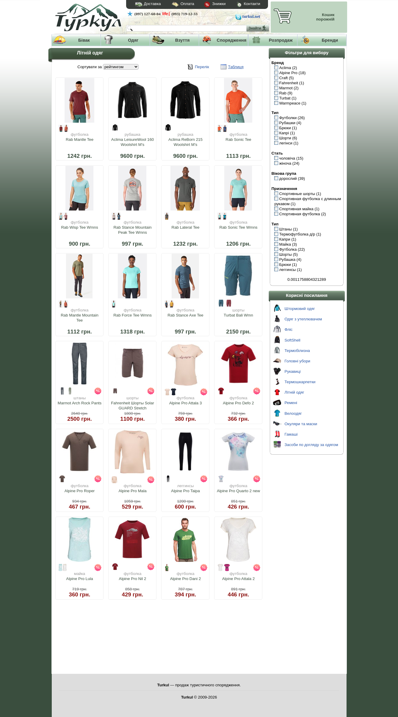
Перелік (202, 67)
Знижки (210, 4)
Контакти (242, 4)
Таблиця (236, 67)
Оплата (177, 4)
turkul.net (251, 16)
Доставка (146, 4)
